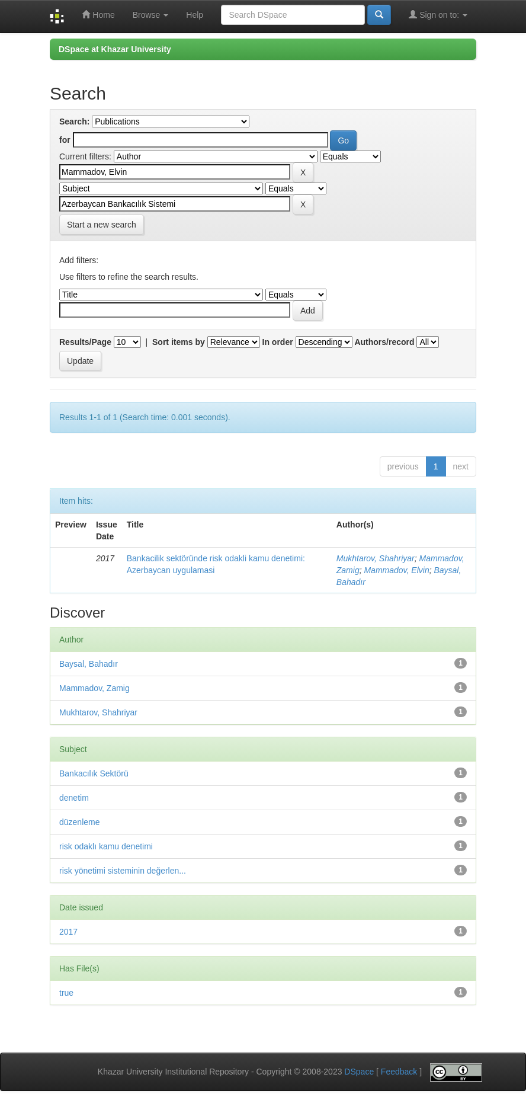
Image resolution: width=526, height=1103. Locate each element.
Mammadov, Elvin (396, 570)
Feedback (399, 1071)
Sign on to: (438, 14)
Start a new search (101, 224)
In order (277, 342)
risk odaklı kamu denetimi (106, 846)
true (66, 993)
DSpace (359, 1071)
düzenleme (79, 822)
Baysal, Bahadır (88, 664)
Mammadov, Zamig (94, 688)
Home (98, 14)
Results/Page (85, 342)
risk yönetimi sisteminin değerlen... (122, 870)
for (64, 140)
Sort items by (178, 342)
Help (194, 15)
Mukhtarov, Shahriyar (375, 558)
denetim (74, 798)
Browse (151, 15)
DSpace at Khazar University (115, 49)
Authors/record (384, 342)
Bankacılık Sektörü (94, 773)
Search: (74, 121)
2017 (68, 931)
